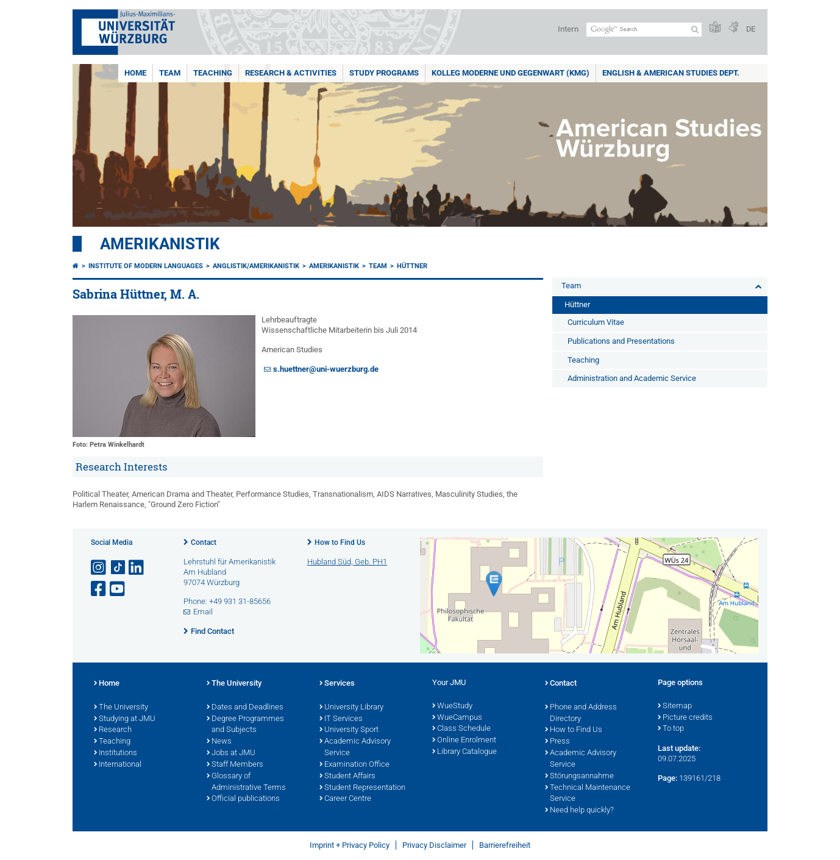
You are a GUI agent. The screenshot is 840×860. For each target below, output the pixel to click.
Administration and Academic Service (632, 378)
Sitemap (675, 706)
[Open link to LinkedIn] (137, 567)
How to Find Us (340, 542)
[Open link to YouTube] (118, 589)
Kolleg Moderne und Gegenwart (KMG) (510, 72)
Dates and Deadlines (245, 707)
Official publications (243, 799)
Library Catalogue (464, 752)
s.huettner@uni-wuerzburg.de (326, 369)
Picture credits (685, 718)
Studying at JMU (124, 719)
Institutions (115, 753)
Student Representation (362, 788)
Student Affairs (347, 776)
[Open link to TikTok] (118, 567)
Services (337, 683)
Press (557, 741)
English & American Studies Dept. (670, 72)
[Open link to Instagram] (99, 567)
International (117, 764)
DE (750, 29)
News (219, 741)
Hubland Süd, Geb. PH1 (347, 561)
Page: (667, 778)
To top (671, 728)
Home (135, 72)
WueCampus (457, 718)
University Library (351, 707)
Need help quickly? (579, 810)
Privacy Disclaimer (434, 845)
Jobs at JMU (231, 753)
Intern (568, 29)
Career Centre (345, 799)
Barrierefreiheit (504, 845)
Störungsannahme (579, 776)
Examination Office (354, 764)
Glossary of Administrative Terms (246, 782)
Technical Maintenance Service (587, 794)
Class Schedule (461, 728)
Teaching (212, 72)
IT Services (341, 719)
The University (121, 707)
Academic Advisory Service (355, 747)
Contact (203, 542)
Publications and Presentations (621, 341)
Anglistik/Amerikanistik (256, 266)
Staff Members (235, 764)
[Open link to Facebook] (99, 589)
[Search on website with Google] (644, 30)
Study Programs (384, 72)
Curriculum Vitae (596, 322)
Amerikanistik (160, 244)
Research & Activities (290, 72)
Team (169, 72)
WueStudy (452, 706)
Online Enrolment (464, 740)
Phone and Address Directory (581, 713)
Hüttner (412, 266)
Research (113, 730)
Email (203, 611)
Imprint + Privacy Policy (350, 845)
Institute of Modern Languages (145, 266)
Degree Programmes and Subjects (245, 725)
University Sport (349, 730)
